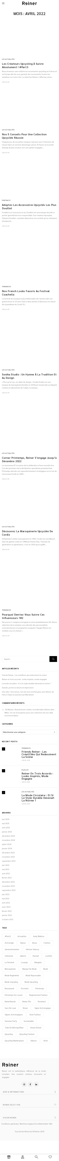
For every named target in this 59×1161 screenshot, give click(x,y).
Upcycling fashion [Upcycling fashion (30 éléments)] (27, 1034)
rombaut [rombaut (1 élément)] (42, 1001)
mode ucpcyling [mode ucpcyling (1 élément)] (11, 982)
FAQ (50, 1124)
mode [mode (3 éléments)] (45, 969)
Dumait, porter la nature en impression (18, 687)
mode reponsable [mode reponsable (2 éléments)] (33, 975)
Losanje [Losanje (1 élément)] (24, 962)
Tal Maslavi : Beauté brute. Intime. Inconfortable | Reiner (27, 709)
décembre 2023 (8, 852)
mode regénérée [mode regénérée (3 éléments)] (12, 975)
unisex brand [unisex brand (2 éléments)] (35, 1027)
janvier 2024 (7, 848)
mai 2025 (5, 823)
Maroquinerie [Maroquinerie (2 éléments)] (10, 969)
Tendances (26, 748)
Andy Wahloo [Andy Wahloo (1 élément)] (38, 936)
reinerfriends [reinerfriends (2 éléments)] (10, 1001)
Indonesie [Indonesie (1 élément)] (9, 956)
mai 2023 (5, 869)
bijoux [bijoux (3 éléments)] (23, 942)
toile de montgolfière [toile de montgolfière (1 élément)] (14, 1027)
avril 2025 (6, 827)
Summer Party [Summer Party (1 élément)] (11, 1021)
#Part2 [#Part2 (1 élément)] (8, 936)
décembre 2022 (8, 882)
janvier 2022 (7, 915)
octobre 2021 (7, 919)
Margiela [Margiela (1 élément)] (38, 962)
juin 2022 (5, 894)
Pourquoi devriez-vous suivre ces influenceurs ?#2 (23, 616)
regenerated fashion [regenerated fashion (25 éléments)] (38, 995)
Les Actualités (28, 792)
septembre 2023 (9, 861)
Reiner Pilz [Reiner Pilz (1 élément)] (26, 1001)
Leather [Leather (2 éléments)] (48, 956)
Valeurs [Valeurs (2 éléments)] (33, 1040)
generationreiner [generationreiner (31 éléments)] (12, 949)
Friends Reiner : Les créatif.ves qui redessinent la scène (24, 675)
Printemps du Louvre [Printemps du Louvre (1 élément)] (14, 995)
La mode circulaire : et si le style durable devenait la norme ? (26, 683)
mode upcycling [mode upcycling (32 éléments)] (31, 982)
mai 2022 (5, 898)
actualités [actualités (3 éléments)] (22, 936)
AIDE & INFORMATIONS (13, 1092)
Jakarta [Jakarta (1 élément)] (23, 956)
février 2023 (7, 877)
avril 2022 (6, 902)
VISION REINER (9, 1117)
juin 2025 (5, 819)
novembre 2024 (8, 840)
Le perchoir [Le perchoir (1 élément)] (9, 962)
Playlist (25, 770)
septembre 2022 (9, 890)
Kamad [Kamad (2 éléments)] (36, 956)
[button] (29, 1091)
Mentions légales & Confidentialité (34, 1124)
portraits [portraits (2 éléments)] (25, 988)
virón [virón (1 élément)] (45, 1040)
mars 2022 (6, 907)
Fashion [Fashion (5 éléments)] (47, 942)
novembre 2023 (8, 857)
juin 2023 (5, 865)
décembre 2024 (8, 836)
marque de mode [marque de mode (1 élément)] (29, 969)
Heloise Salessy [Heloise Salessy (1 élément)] (32, 949)
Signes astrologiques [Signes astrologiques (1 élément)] (14, 1014)
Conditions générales (10, 1124)
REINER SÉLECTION (11, 1104)
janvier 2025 (7, 831)
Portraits (6, 200)
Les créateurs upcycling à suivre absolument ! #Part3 (23, 65)
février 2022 (7, 911)
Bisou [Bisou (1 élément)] (34, 942)
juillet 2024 (6, 844)
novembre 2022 (8, 886)
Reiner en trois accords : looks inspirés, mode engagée (24, 679)
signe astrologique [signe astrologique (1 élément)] (43, 1008)
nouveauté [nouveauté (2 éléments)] (9, 988)
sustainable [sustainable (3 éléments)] (29, 1021)
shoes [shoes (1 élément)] (25, 1008)
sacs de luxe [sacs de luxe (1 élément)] (10, 1008)
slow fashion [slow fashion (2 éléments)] (35, 1014)
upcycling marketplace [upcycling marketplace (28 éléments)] (14, 1040)
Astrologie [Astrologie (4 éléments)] (9, 942)
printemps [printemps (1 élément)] (39, 988)
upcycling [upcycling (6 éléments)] (9, 1034)
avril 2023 (6, 873)
